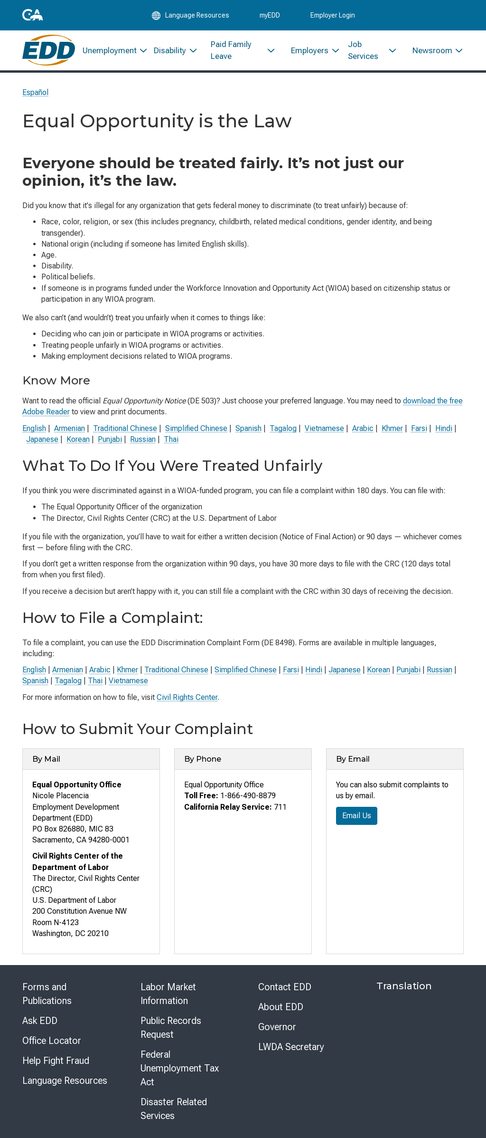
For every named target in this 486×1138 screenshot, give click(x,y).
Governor (277, 1027)
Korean (78, 439)
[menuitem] (111, 51)
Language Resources (64, 1080)
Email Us (356, 815)
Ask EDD (39, 1020)
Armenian (69, 428)
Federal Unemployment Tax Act (179, 1068)
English (34, 428)
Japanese (42, 439)
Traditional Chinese (125, 428)
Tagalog (283, 428)
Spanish (248, 428)
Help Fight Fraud (55, 1060)
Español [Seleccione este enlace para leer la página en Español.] (35, 92)
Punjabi (110, 439)
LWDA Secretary (291, 1046)
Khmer (392, 428)
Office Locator (51, 1040)
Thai (171, 439)
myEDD (270, 15)
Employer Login (332, 15)
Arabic (363, 428)
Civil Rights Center (187, 697)
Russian (143, 439)
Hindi (443, 428)
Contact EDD (284, 987)
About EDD (280, 1007)
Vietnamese (324, 428)
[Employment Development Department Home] (48, 51)
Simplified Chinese (196, 428)
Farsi (419, 428)
